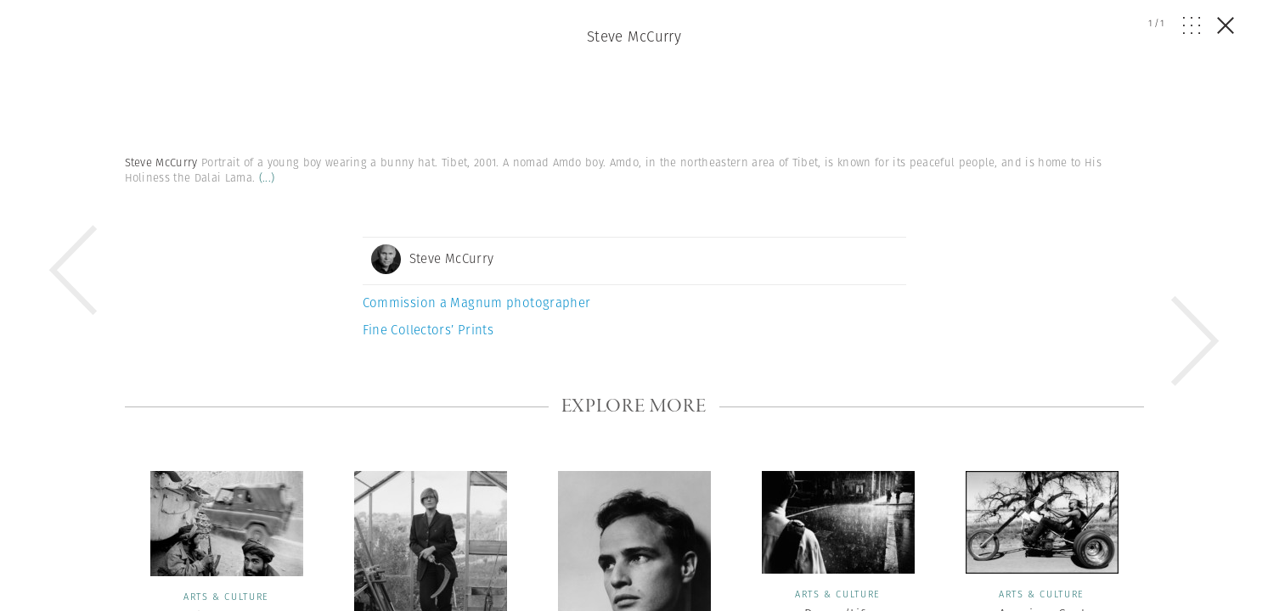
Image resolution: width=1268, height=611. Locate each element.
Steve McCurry (634, 36)
